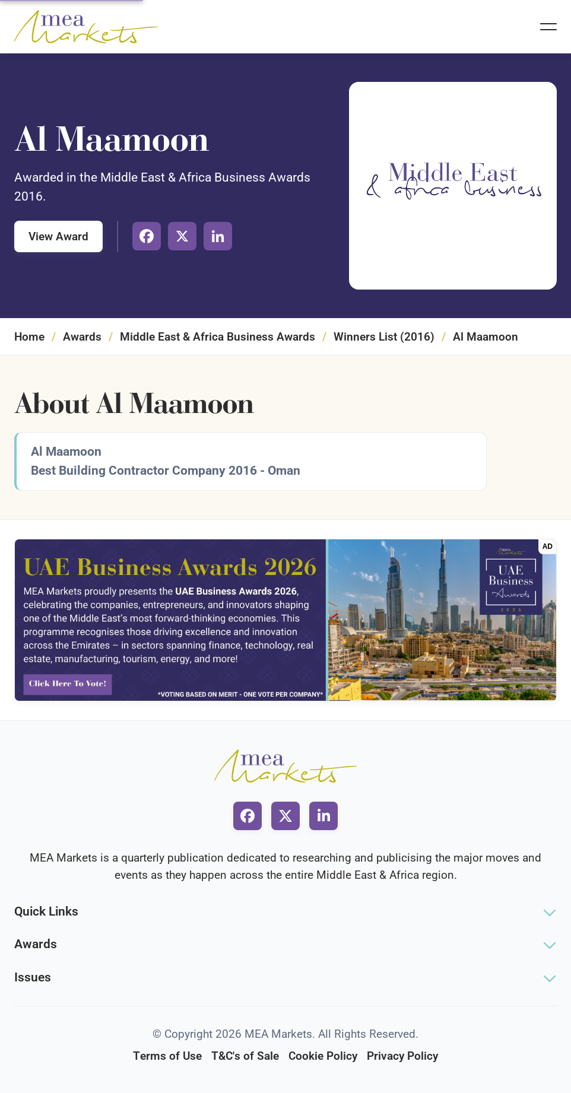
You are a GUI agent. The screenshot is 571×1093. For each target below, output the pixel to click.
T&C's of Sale (245, 1056)
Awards (82, 337)
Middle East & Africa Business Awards (217, 337)
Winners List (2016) (384, 337)
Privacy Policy (402, 1056)
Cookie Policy (322, 1056)
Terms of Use (167, 1056)
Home (29, 337)
